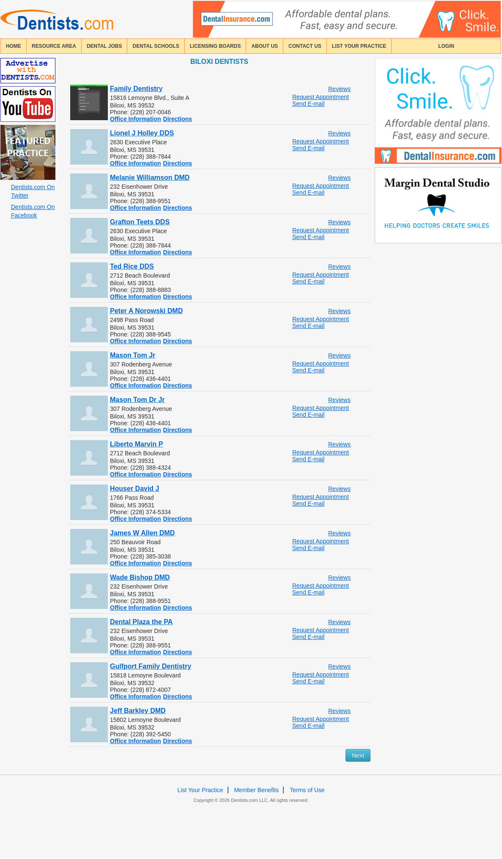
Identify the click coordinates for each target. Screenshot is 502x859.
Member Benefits (256, 790)
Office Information (135, 119)
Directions (177, 119)
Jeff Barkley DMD (138, 710)
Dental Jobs (104, 46)
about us (264, 46)
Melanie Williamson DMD (149, 177)
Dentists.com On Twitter (33, 191)
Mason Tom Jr (132, 355)
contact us (304, 46)
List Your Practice (359, 46)
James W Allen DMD (142, 533)
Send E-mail (308, 103)
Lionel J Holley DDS (142, 133)
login (446, 46)
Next (358, 755)
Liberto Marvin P (136, 444)
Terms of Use (307, 790)
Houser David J (134, 488)
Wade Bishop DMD (140, 577)
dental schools (155, 46)
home (13, 46)
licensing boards (215, 46)
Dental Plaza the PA (141, 621)
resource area (54, 46)
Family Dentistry (136, 88)
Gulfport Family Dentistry (150, 666)
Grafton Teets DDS (140, 222)
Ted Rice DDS (132, 266)
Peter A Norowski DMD (146, 310)
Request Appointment (320, 97)
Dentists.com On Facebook (33, 211)
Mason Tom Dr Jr (137, 399)
